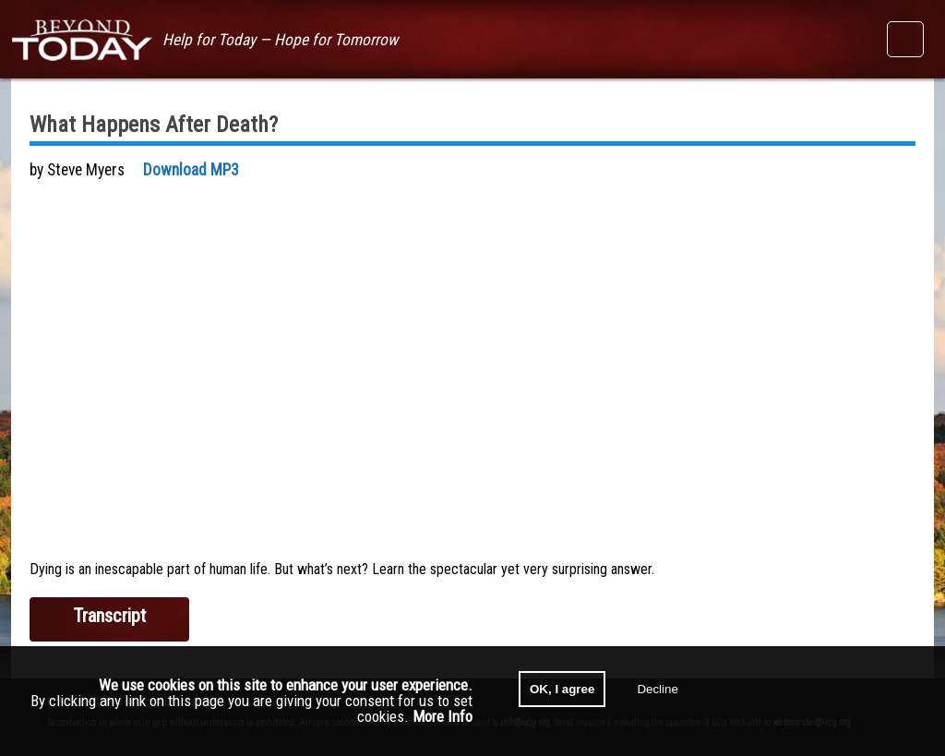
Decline (657, 689)
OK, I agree (562, 689)
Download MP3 (191, 170)
